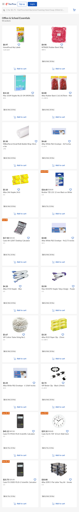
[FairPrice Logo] (11, 4)
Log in (32, 4)
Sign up (22, 4)
